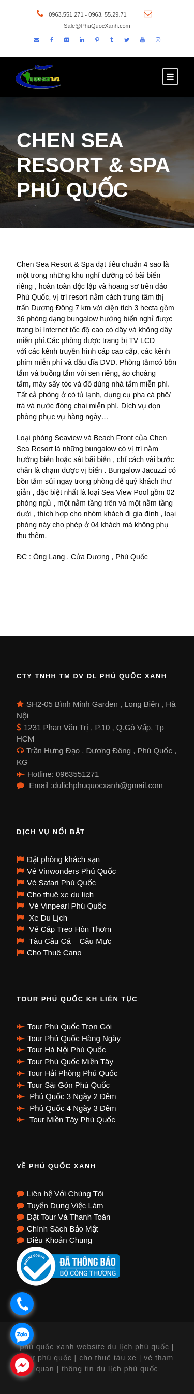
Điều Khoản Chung (59, 1240)
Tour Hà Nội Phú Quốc (66, 1049)
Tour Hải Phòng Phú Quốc (72, 1073)
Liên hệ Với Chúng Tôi (65, 1193)
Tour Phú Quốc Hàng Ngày (74, 1038)
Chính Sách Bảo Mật (62, 1228)
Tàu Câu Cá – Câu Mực (69, 941)
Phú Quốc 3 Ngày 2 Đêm (71, 1096)
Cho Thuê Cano (54, 952)
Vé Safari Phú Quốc (61, 882)
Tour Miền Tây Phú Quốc (71, 1119)
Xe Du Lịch (47, 917)
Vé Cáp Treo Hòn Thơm (69, 929)
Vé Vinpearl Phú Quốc (66, 905)
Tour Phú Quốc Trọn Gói (69, 1026)
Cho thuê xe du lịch (60, 894)
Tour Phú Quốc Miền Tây (70, 1061)
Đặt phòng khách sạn (63, 859)
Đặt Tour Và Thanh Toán (68, 1216)
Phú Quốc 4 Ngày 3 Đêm (71, 1108)
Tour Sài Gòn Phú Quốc (68, 1084)
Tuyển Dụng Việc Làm (65, 1205)
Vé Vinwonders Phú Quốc (71, 871)
